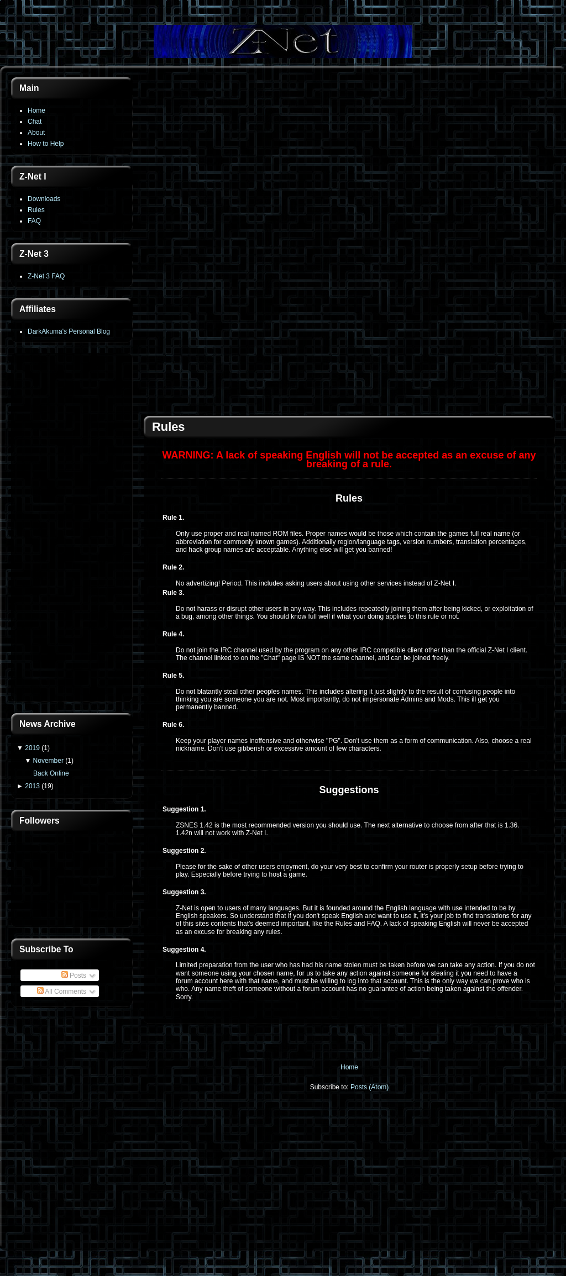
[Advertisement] (72, 528)
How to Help (46, 143)
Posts (73, 975)
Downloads (44, 199)
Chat (34, 121)
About (36, 132)
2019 (32, 748)
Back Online (51, 773)
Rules (36, 210)
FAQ (34, 221)
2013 (32, 786)
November (48, 760)
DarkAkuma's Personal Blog (69, 331)
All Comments (61, 991)
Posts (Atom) (369, 1087)
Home (36, 110)
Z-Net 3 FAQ (46, 276)
